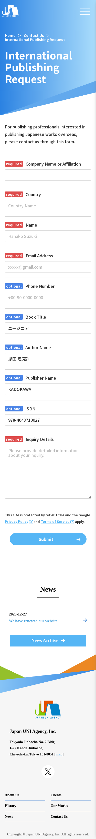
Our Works (59, 806)
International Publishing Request (35, 39)
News (9, 816)
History (10, 806)
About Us (12, 795)
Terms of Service (55, 521)
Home (10, 35)
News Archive (44, 640)
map (59, 754)
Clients (56, 795)
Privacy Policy (16, 521)
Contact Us (34, 35)
